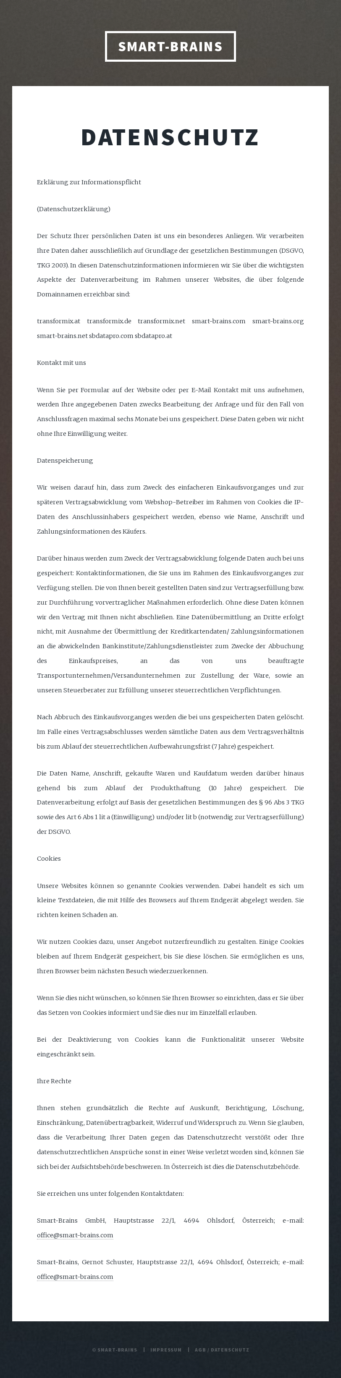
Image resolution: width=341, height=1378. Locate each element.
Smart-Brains (170, 46)
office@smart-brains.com (75, 1235)
